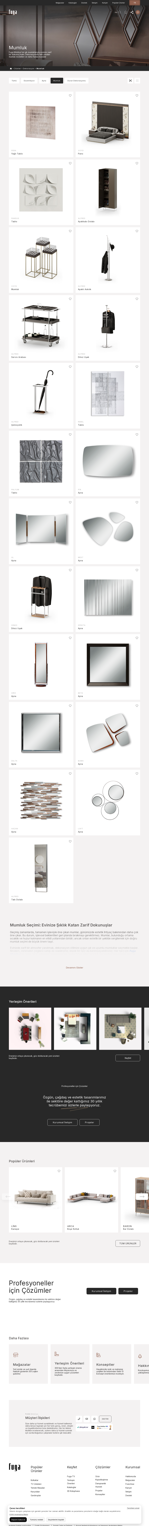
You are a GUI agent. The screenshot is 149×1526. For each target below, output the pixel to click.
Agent (106, 13)
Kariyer (105, 3)
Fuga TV (71, 1463)
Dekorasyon (28, 69)
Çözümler (102, 1454)
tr (135, 3)
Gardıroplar (36, 1482)
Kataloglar (73, 3)
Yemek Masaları (38, 1475)
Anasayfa (34, 13)
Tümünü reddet (36, 1520)
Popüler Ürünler (118, 3)
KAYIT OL (132, 1502)
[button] (142, 1183)
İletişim (94, 3)
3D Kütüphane (73, 1478)
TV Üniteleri (36, 1471)
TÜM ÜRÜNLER (127, 1230)
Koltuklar (34, 1467)
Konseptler (100, 1481)
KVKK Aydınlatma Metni (19, 1514)
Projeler (64, 13)
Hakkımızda (130, 1463)
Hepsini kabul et (18, 1520)
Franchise (129, 1471)
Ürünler (44, 13)
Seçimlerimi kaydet (56, 1520)
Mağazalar (60, 3)
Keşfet (73, 13)
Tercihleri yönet (133, 1508)
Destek (84, 3)
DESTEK (105, 1406)
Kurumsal (83, 13)
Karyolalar (35, 1479)
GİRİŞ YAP (117, 1502)
